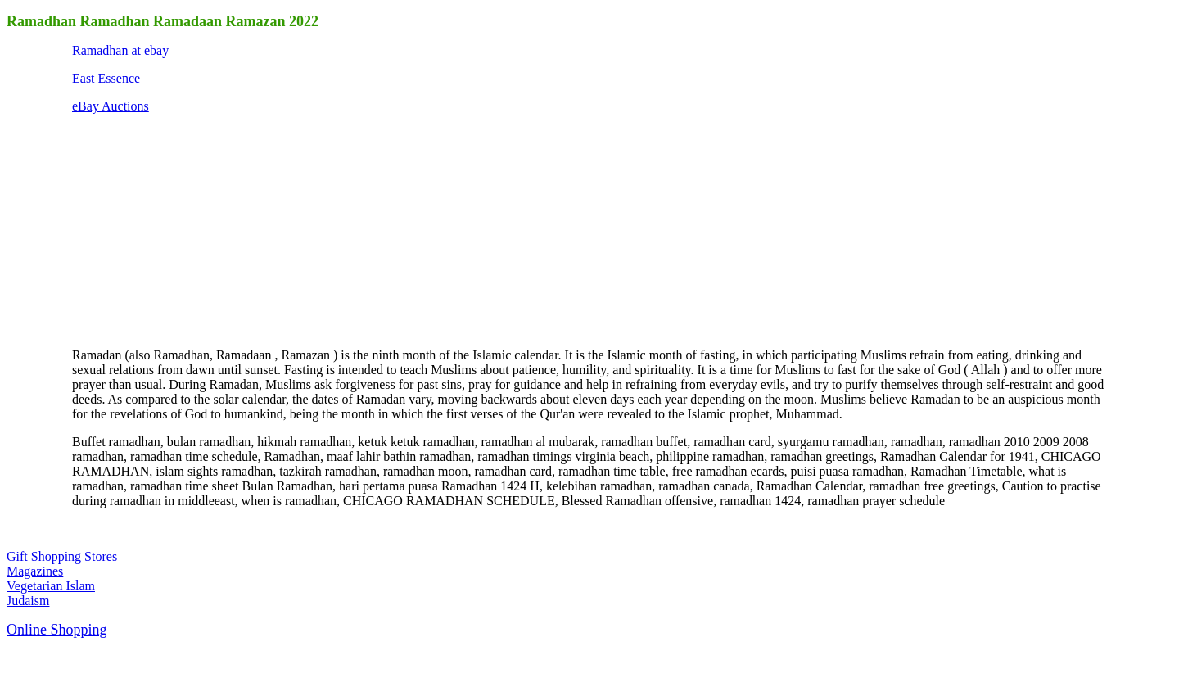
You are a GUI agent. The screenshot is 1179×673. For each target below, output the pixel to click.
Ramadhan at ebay (120, 50)
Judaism (28, 601)
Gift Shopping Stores (62, 556)
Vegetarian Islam (51, 586)
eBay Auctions (110, 106)
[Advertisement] (195, 229)
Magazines (35, 571)
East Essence (106, 78)
